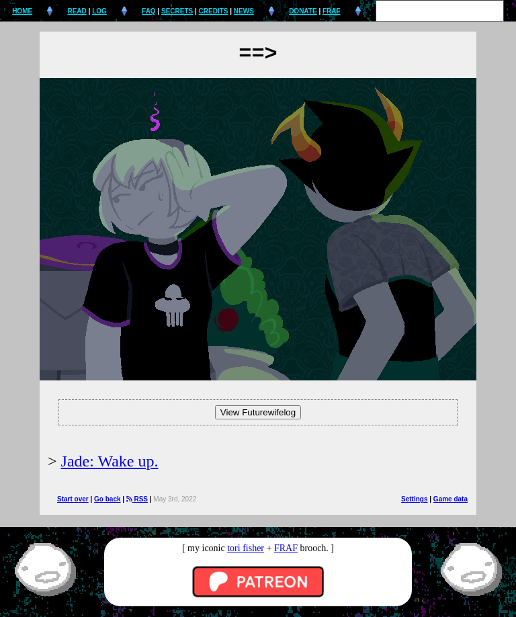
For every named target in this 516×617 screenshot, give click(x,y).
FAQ (149, 11)
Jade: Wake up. (110, 461)
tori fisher (245, 548)
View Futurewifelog (258, 412)
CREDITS (213, 11)
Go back (107, 499)
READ (76, 11)
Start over (73, 499)
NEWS (244, 11)
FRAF (331, 11)
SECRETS (177, 11)
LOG (99, 11)
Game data (450, 499)
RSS (137, 499)
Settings (414, 499)
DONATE (302, 11)
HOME (22, 11)
